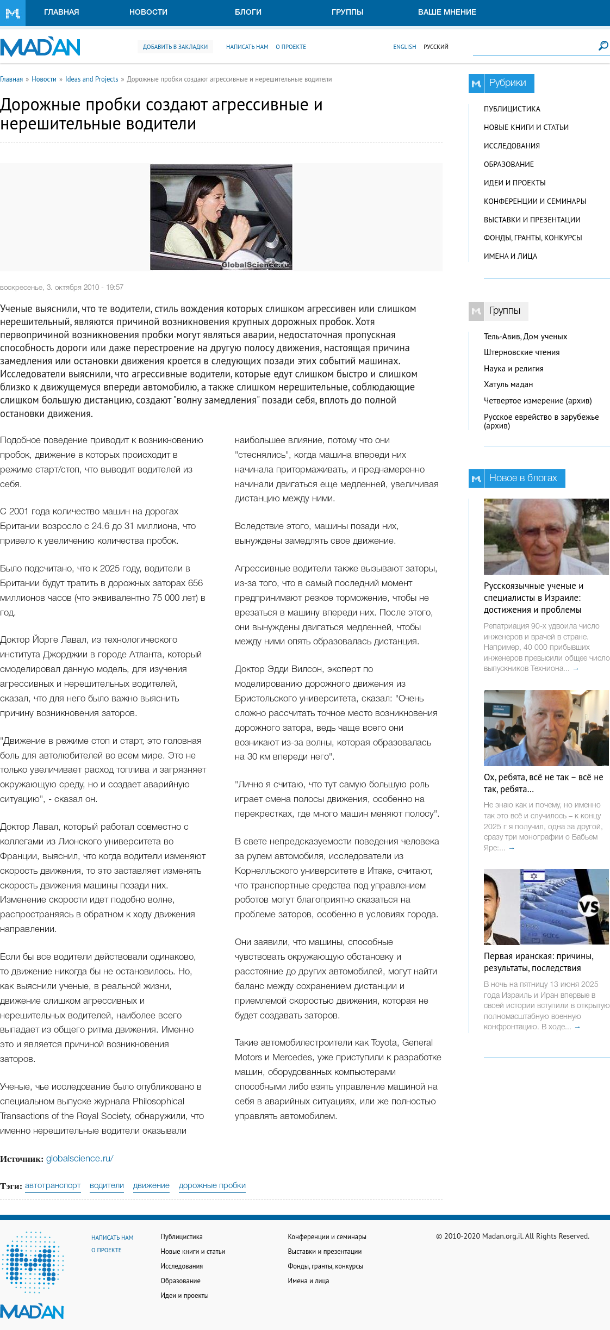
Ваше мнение (447, 12)
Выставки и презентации (532, 220)
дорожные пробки (212, 1186)
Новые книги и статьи (526, 127)
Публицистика (512, 109)
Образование (509, 164)
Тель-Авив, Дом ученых (526, 336)
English (404, 47)
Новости (148, 12)
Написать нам (247, 47)
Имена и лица (510, 256)
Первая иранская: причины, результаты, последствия (538, 962)
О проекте (291, 47)
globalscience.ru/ (80, 1159)
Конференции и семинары (535, 201)
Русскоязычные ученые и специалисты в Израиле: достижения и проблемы (533, 598)
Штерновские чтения (522, 352)
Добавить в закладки (175, 47)
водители (107, 1186)
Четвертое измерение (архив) (538, 400)
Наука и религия (514, 368)
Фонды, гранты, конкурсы (533, 238)
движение (151, 1186)
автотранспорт (53, 1186)
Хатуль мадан (508, 384)
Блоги (248, 12)
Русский (436, 47)
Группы (348, 12)
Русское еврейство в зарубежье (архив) (541, 421)
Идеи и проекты (515, 183)
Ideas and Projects (92, 78)
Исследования (512, 146)
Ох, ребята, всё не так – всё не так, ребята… (543, 783)
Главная (61, 12)
